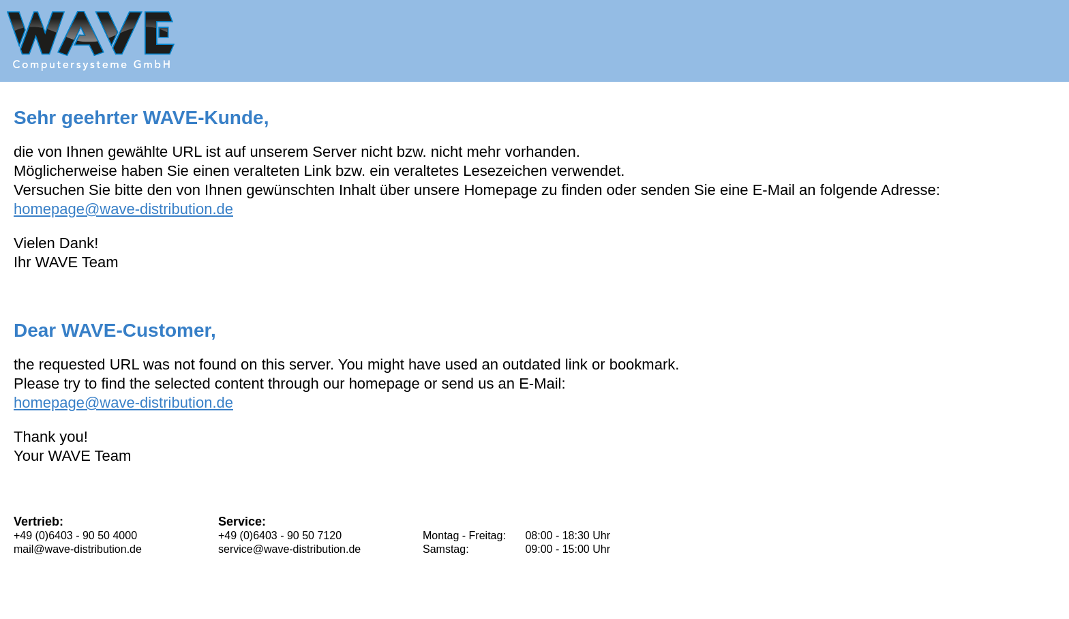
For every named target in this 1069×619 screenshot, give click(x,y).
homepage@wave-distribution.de (123, 208)
